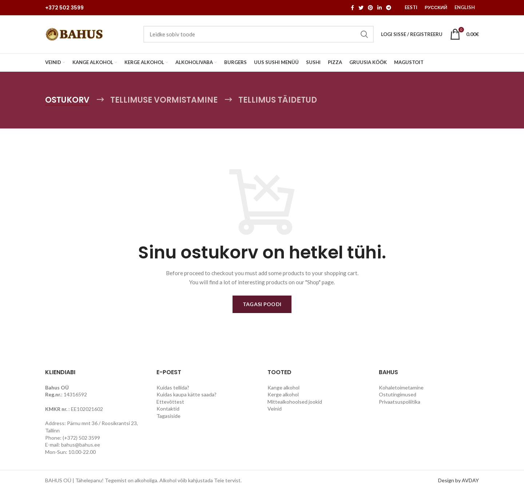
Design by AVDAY (458, 480)
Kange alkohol (283, 387)
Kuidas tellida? (172, 387)
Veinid (274, 408)
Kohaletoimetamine (401, 387)
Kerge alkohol (283, 394)
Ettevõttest (170, 402)
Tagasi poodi (262, 304)
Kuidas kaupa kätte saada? (186, 394)
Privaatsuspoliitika (399, 402)
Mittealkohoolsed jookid (294, 402)
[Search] (258, 34)
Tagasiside (168, 416)
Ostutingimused (397, 394)
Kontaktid (167, 408)
